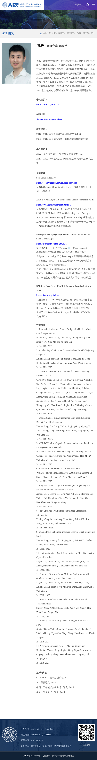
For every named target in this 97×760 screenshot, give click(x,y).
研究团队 (71, 33)
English (78, 5)
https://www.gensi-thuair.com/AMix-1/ (53, 205)
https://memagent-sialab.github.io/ (51, 244)
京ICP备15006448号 (31, 756)
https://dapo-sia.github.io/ (47, 295)
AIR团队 (61, 33)
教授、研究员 (83, 33)
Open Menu (93, 4)
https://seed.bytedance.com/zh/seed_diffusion (56, 183)
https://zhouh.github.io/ (47, 104)
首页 (54, 33)
